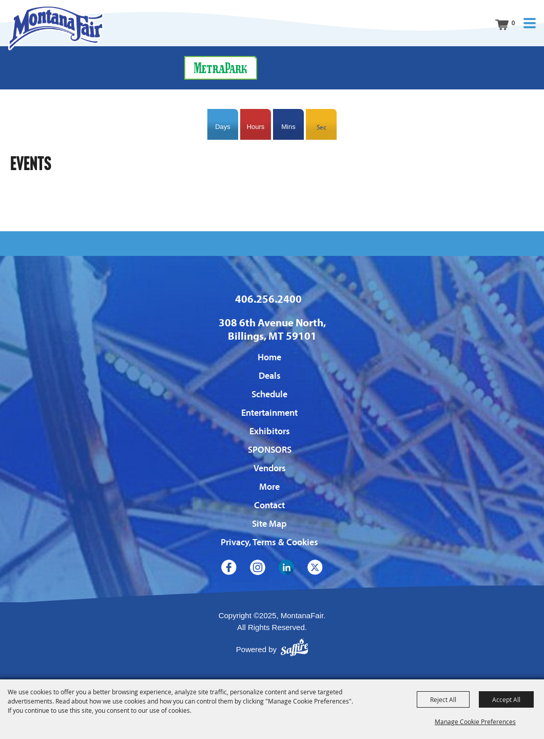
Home (269, 357)
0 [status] (513, 23)
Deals (270, 375)
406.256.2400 (268, 298)
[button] (529, 23)
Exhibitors (269, 431)
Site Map (269, 523)
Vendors (270, 468)
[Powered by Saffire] (294, 650)
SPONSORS (270, 449)
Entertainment (269, 412)
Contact (269, 505)
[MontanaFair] (56, 27)
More (269, 486)
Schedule (269, 394)
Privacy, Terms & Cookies (269, 542)
